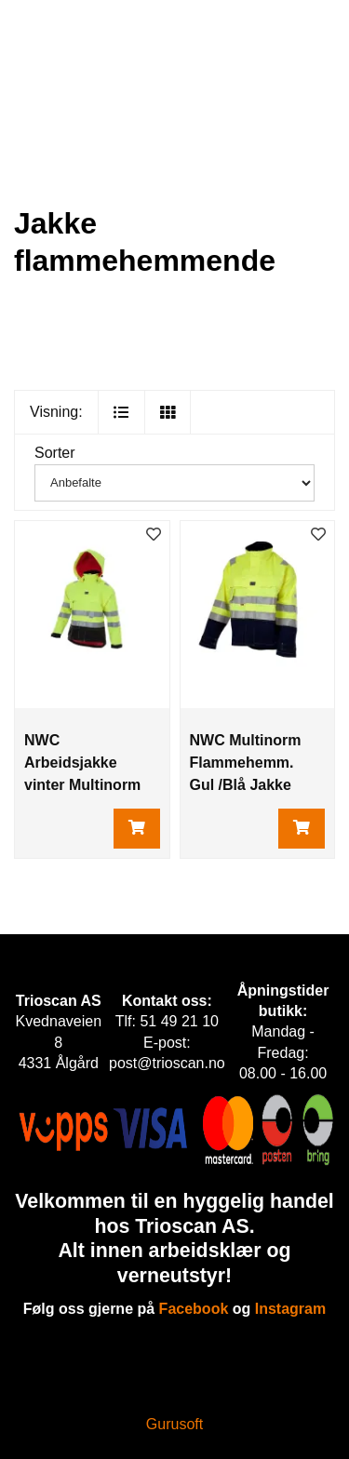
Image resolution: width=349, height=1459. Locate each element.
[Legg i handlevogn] (137, 829)
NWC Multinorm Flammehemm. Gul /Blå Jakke (246, 762)
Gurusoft (174, 1424)
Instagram (290, 1309)
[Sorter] (174, 483)
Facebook (194, 1309)
